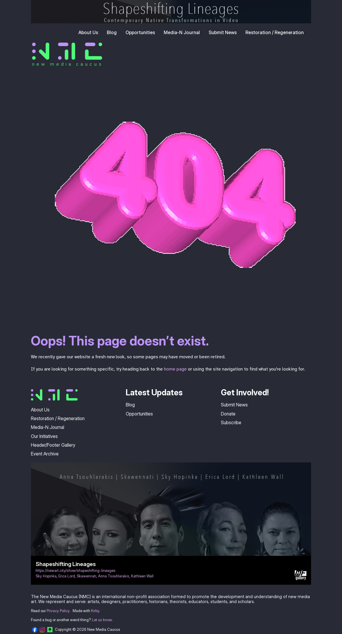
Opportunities (140, 32)
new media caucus (67, 64)
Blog (112, 32)
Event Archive (45, 454)
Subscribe (231, 422)
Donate (228, 414)
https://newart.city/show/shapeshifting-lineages (76, 570)
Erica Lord (66, 576)
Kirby (95, 611)
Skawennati (86, 576)
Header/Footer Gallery (53, 445)
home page (175, 369)
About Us (88, 32)
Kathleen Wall (142, 576)
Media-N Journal (182, 32)
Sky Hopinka (46, 576)
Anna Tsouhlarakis (113, 576)
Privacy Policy (58, 611)
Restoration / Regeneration (274, 32)
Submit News (223, 32)
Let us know (102, 620)
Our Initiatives (44, 436)
